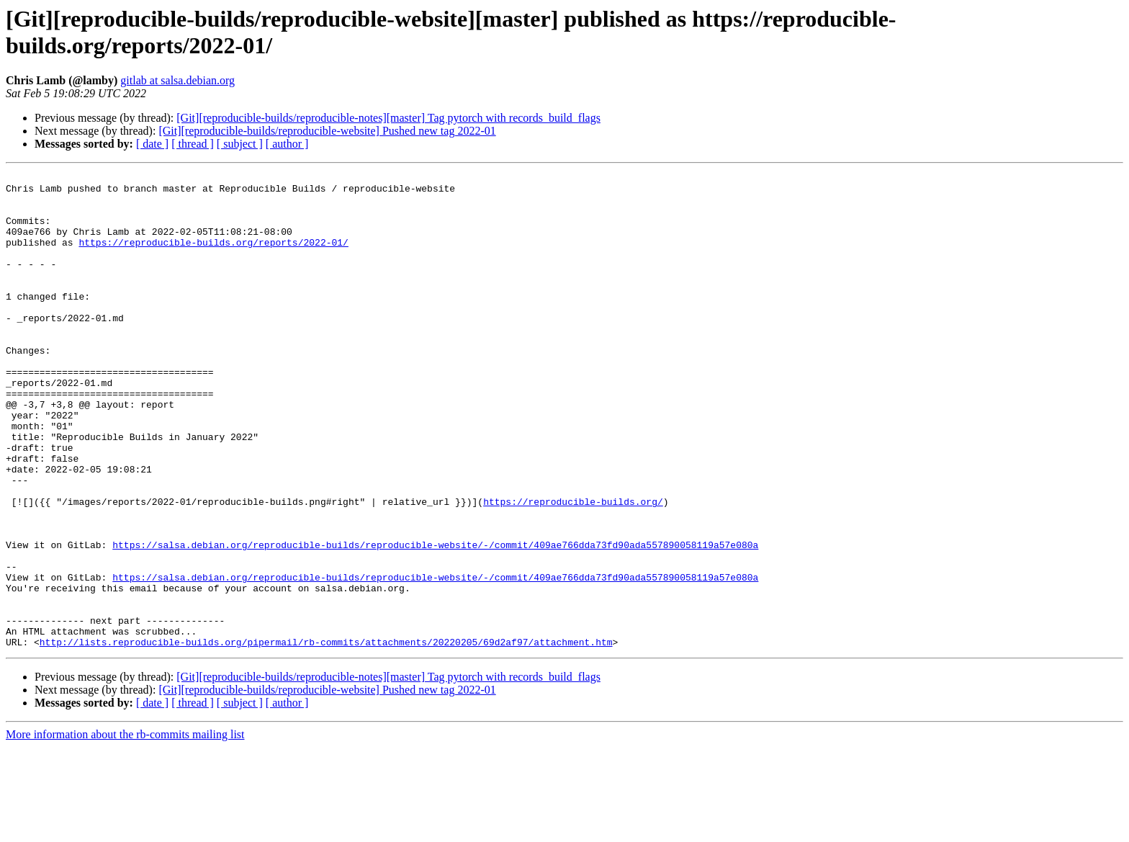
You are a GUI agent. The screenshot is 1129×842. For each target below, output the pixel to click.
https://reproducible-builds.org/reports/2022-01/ (213, 257)
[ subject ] (240, 144)
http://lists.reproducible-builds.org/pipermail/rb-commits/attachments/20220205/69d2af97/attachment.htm (326, 736)
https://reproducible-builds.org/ (573, 568)
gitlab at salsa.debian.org (177, 80)
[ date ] (152, 144)
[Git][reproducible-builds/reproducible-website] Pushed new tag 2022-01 (326, 131)
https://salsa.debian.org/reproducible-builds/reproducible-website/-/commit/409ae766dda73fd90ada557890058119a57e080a (435, 620)
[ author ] (287, 144)
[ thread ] (192, 144)
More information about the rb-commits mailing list (125, 829)
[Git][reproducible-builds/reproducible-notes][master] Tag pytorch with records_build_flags (388, 118)
